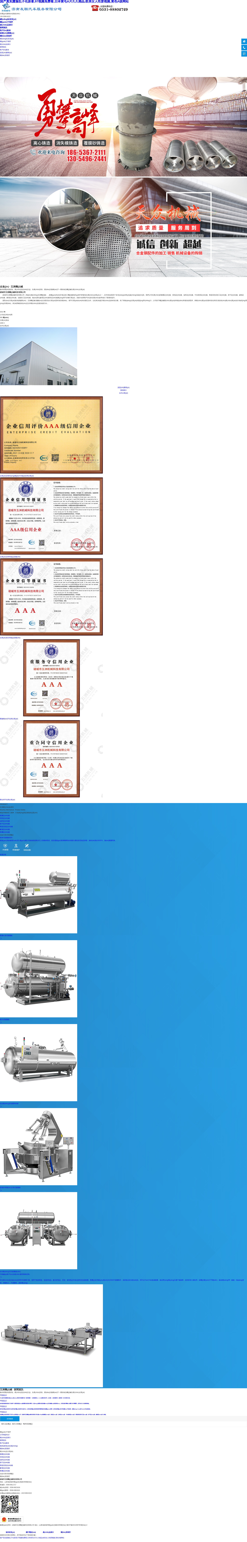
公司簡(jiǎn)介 (5, 1435)
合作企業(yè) (123, 393)
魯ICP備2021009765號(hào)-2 (77, 1525)
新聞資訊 (3, 28)
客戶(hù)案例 (5, 30)
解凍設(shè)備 (5, 829)
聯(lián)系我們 (6, 36)
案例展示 (123, 390)
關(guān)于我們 (6, 22)
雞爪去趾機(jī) (6, 1424)
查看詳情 (123, 308)
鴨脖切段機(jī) (28, 1424)
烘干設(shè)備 (5, 824)
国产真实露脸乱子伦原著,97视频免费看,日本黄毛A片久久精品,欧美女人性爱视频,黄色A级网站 (32, 1538)
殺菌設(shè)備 (5, 815)
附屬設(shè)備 (5, 832)
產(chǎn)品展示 (6, 25)
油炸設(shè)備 (5, 821)
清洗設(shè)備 (5, 818)
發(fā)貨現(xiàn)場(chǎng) (9, 1446)
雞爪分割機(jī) (17, 1424)
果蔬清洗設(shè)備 (6, 826)
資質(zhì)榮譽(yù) (7, 33)
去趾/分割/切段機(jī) (7, 835)
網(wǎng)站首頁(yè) (8, 19)
